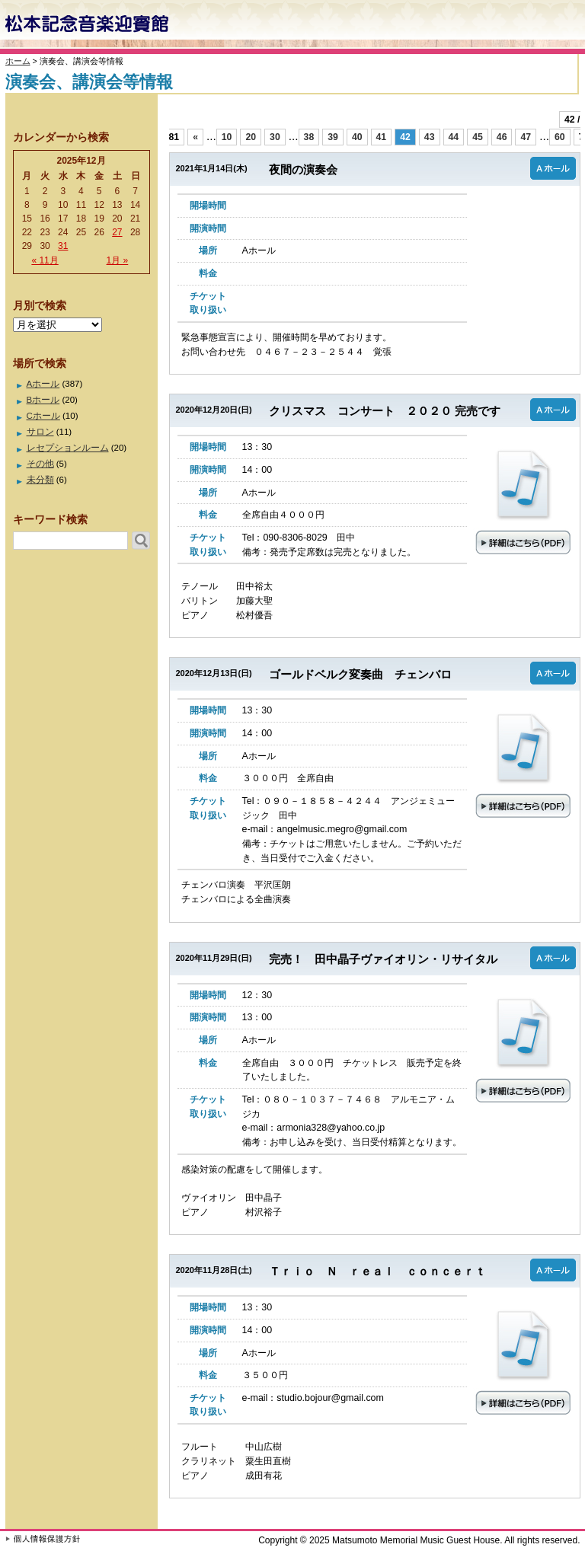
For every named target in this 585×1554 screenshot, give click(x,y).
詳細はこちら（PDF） (522, 499)
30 (275, 137)
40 (357, 137)
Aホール (43, 383)
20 (250, 137)
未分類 (40, 479)
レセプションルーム (68, 447)
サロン (40, 431)
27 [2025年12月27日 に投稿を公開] (117, 232)
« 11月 (44, 260)
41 (381, 137)
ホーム (17, 60)
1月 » (118, 260)
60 (560, 137)
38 (309, 137)
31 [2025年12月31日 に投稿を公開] (63, 246)
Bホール (43, 399)
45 (477, 137)
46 (502, 137)
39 (333, 137)
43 (429, 137)
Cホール (43, 415)
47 (525, 137)
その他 (40, 463)
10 (227, 137)
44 (454, 137)
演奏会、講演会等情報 (89, 81)
